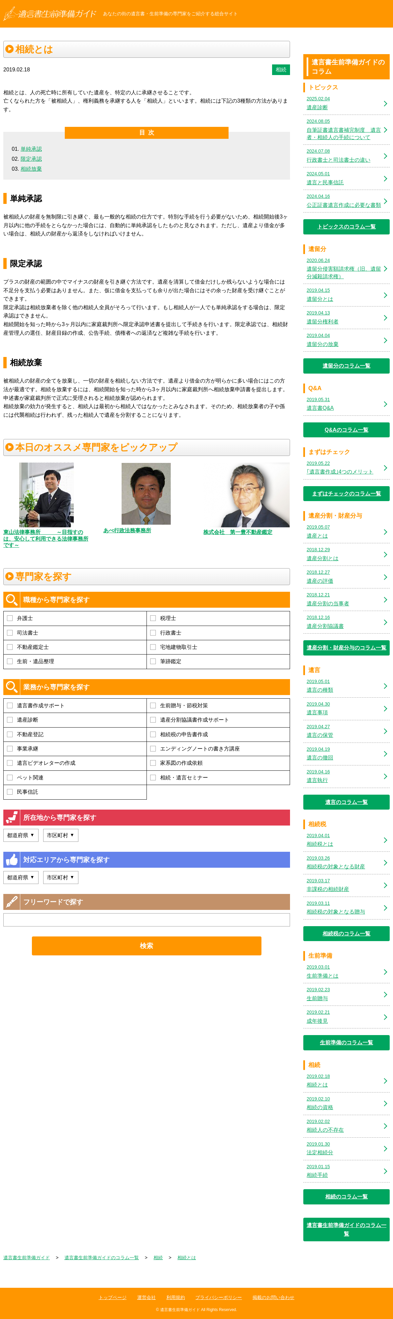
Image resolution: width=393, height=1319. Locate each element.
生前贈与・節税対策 (179, 705)
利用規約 (175, 1297)
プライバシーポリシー (218, 1297)
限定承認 (31, 159)
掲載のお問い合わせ (273, 1297)
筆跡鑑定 (165, 661)
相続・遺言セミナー (179, 777)
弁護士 (20, 618)
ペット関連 (25, 777)
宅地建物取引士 (173, 647)
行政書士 (165, 633)
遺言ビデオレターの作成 (41, 763)
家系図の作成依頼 (176, 763)
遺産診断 (22, 720)
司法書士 (22, 633)
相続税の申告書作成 (179, 734)
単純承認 (31, 149)
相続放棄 (31, 169)
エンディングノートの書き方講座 (195, 748)
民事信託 (22, 792)
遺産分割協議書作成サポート (189, 720)
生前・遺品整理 (30, 661)
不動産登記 (25, 734)
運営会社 (146, 1297)
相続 (281, 69)
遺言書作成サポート (36, 705)
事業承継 (22, 748)
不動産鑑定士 (28, 647)
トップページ (113, 1297)
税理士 (163, 618)
